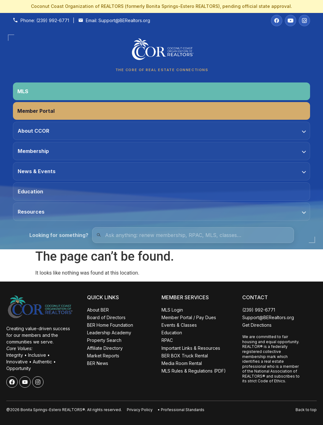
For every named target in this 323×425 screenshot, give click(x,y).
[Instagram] (304, 20)
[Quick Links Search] (193, 235)
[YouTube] (290, 20)
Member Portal (36, 111)
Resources (162, 212)
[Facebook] (276, 20)
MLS (22, 91)
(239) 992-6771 (52, 20)
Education (30, 191)
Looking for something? (58, 235)
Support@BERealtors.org (124, 20)
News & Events (162, 171)
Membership (162, 151)
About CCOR (162, 131)
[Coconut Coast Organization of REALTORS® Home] (161, 51)
